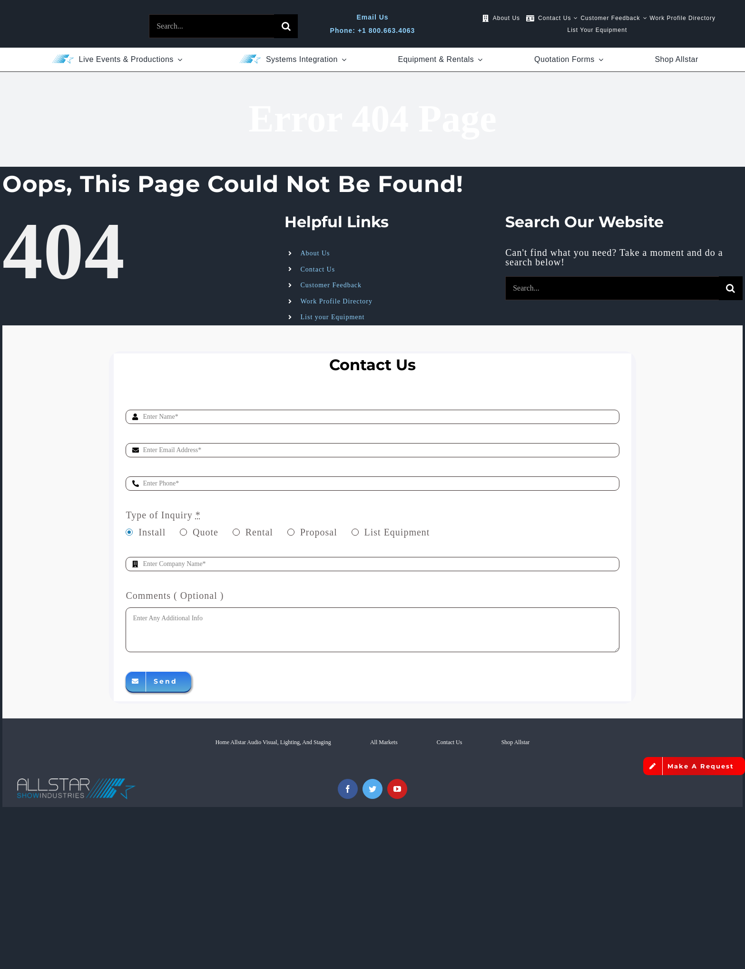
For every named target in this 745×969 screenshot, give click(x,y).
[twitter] (372, 789)
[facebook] (348, 789)
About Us (315, 253)
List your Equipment (333, 317)
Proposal (318, 532)
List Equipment (397, 532)
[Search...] (211, 26)
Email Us (372, 17)
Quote (205, 532)
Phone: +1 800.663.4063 (372, 30)
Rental (259, 532)
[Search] (286, 26)
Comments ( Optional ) (175, 595)
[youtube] (397, 789)
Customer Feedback (331, 285)
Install (152, 532)
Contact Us (318, 269)
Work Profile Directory (337, 301)
